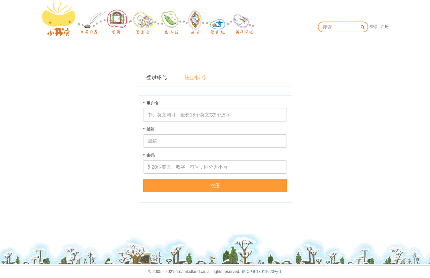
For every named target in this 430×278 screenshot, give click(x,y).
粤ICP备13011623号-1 (261, 271)
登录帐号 (157, 77)
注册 (385, 26)
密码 (150, 155)
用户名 (152, 103)
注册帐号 (195, 77)
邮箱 (150, 129)
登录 (374, 26)
